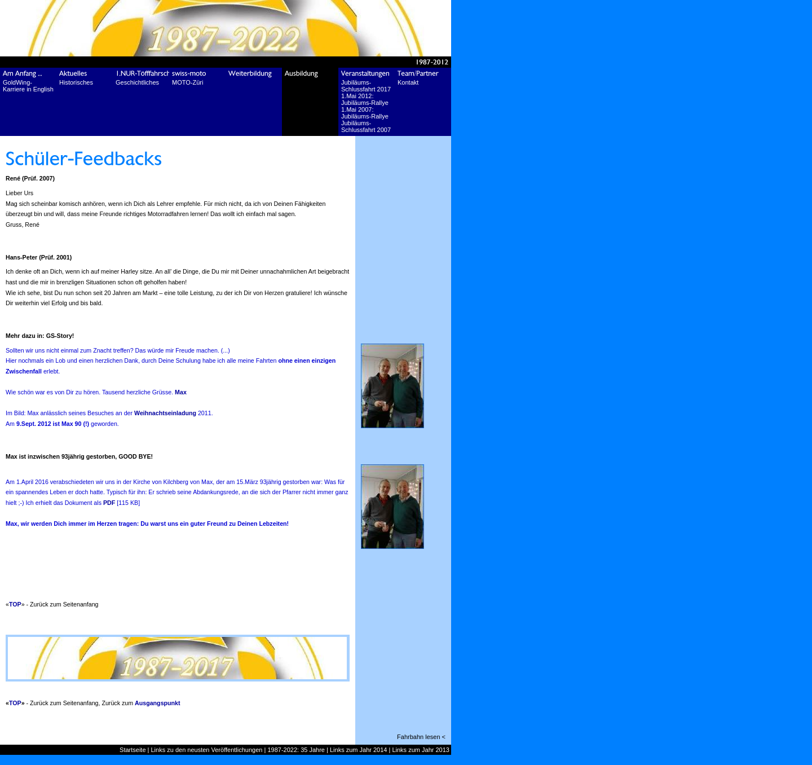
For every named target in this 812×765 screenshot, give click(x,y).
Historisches (76, 82)
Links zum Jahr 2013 (420, 749)
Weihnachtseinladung (165, 413)
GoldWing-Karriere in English (28, 86)
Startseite (132, 749)
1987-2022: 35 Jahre (296, 749)
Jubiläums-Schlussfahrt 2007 (366, 126)
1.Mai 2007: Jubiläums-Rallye (365, 113)
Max (181, 392)
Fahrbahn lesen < (421, 736)
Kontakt (408, 82)
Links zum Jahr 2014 (358, 749)
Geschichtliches (137, 82)
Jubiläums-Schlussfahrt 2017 (366, 86)
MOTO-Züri (187, 82)
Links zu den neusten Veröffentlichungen (207, 749)
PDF (109, 502)
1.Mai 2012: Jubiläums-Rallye (365, 99)
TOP (15, 604)
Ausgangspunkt (157, 703)
